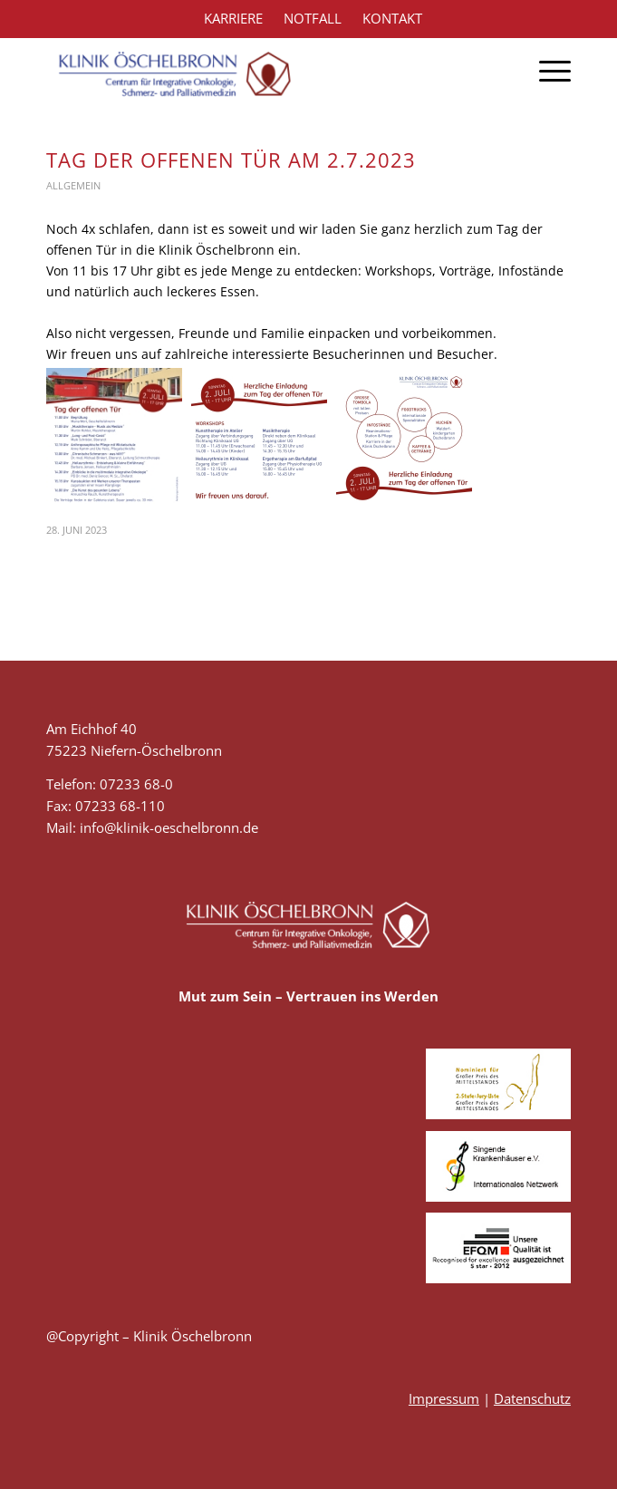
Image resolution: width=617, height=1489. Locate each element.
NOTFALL (313, 18)
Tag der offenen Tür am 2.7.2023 (231, 159)
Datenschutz (532, 1398)
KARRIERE (233, 18)
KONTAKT (392, 18)
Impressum (444, 1398)
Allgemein (73, 185)
